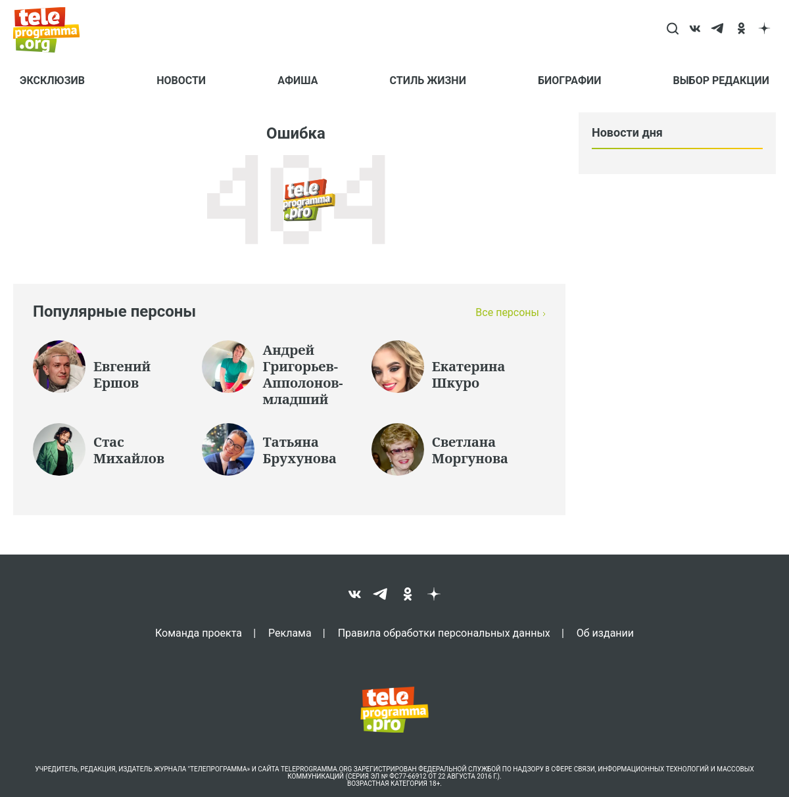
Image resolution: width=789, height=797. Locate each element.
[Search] (672, 29)
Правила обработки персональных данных (444, 633)
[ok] (741, 29)
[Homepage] (53, 30)
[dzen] (764, 29)
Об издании (605, 633)
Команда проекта (198, 633)
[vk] (695, 29)
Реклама (290, 633)
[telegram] (718, 29)
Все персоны (507, 312)
